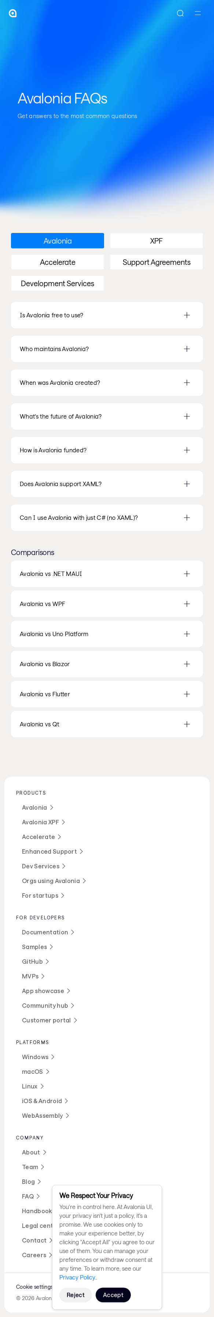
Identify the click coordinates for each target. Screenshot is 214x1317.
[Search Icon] (180, 13)
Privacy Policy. (77, 1277)
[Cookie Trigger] (34, 1286)
